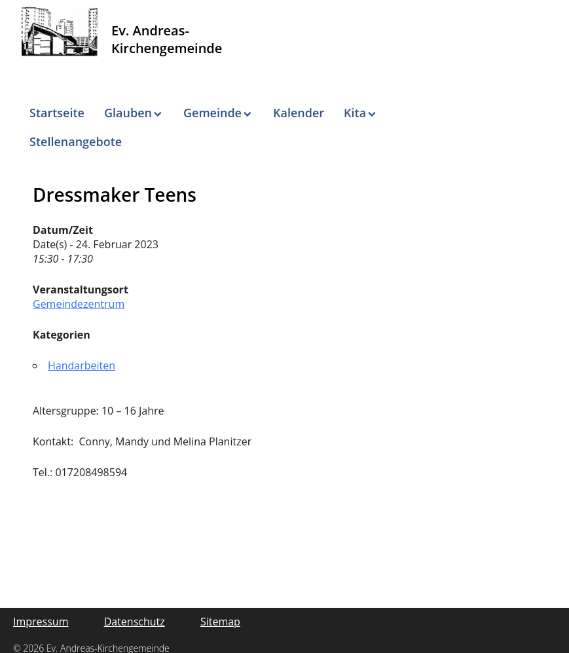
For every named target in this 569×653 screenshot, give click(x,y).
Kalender (298, 113)
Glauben (128, 113)
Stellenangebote (75, 141)
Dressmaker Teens (114, 194)
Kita (355, 113)
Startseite (56, 113)
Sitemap (220, 621)
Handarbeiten (81, 365)
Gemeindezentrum (78, 304)
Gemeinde (212, 113)
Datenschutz (134, 621)
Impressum (40, 621)
